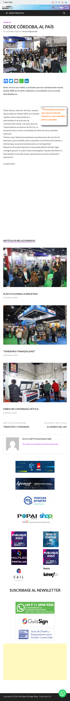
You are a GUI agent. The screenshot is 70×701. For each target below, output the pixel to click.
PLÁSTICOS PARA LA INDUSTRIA (20, 293)
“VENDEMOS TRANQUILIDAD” (19, 351)
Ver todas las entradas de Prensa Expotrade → (41, 444)
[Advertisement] (35, 662)
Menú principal (16, 13)
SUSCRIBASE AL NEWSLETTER (35, 590)
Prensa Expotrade (30, 31)
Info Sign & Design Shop (28, 696)
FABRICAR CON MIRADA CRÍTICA (21, 409)
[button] (62, 693)
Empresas (7, 22)
